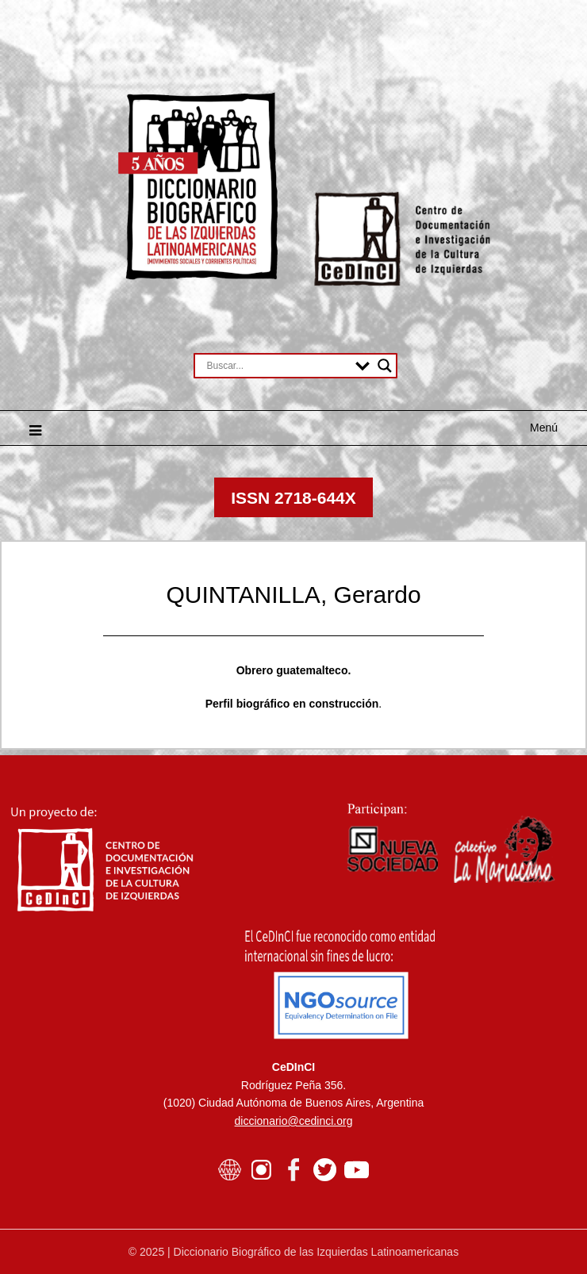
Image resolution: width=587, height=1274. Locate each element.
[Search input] (277, 366)
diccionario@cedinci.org (294, 1121)
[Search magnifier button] (385, 366)
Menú (544, 427)
